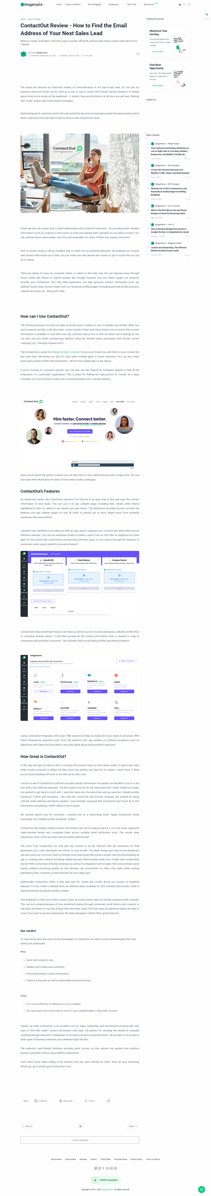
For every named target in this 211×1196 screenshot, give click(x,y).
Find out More (158, 52)
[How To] (171, 225)
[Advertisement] (80, 71)
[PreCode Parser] (120, 1159)
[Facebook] (95, 1168)
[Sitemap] (83, 1159)
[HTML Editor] (105, 1159)
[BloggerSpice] (41, 53)
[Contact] (93, 1159)
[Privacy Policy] (136, 1159)
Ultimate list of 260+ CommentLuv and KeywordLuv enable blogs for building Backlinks (169, 191)
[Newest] (27, 1126)
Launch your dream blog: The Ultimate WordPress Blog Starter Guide (169, 249)
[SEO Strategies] (173, 165)
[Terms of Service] (153, 1159)
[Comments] (187, 159)
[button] (179, 4)
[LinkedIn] (111, 1168)
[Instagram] (99, 1168)
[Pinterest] (115, 1168)
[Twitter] (103, 1168)
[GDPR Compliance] (105, 1180)
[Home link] (80, 1126)
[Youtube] (107, 1168)
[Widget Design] (173, 144)
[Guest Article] (70, 1159)
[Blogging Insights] (175, 243)
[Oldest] (132, 1126)
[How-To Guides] (174, 206)
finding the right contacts (65, 352)
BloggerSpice (107, 1189)
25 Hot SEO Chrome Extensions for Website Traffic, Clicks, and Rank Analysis (170, 171)
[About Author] (56, 1159)
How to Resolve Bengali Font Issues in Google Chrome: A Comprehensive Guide (170, 230)
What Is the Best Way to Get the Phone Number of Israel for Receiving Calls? (169, 212)
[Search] (184, 4)
